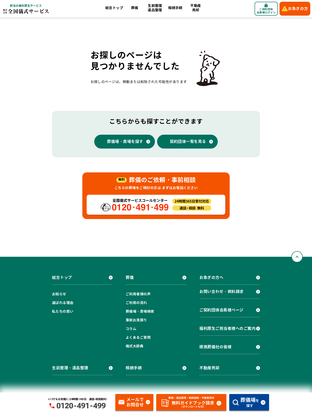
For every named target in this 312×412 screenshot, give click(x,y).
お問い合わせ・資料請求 (221, 291)
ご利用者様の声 (138, 294)
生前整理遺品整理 (155, 7)
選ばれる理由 (62, 303)
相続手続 (175, 8)
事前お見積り (136, 320)
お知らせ (59, 294)
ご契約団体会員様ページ (221, 309)
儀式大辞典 (134, 346)
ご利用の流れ (136, 303)
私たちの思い (62, 311)
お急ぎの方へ (211, 277)
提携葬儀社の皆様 (215, 346)
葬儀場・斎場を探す (125, 141)
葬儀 (134, 8)
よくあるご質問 (138, 337)
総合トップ (114, 8)
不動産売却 (195, 7)
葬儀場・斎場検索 (140, 311)
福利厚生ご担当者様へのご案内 (227, 328)
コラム (131, 329)
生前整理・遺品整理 (70, 367)
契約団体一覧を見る (188, 141)
